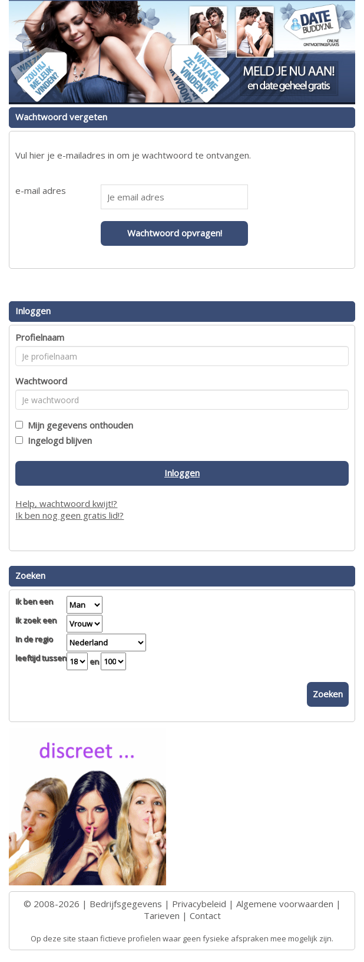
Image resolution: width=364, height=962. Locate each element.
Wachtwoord (41, 381)
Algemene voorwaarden (284, 904)
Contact (205, 915)
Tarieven (162, 915)
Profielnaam (39, 337)
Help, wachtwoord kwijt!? (66, 503)
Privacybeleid (199, 904)
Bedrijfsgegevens (126, 904)
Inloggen (182, 473)
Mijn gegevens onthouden (78, 425)
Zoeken (328, 694)
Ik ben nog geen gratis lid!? (69, 515)
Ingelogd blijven (57, 440)
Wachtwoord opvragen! (174, 233)
